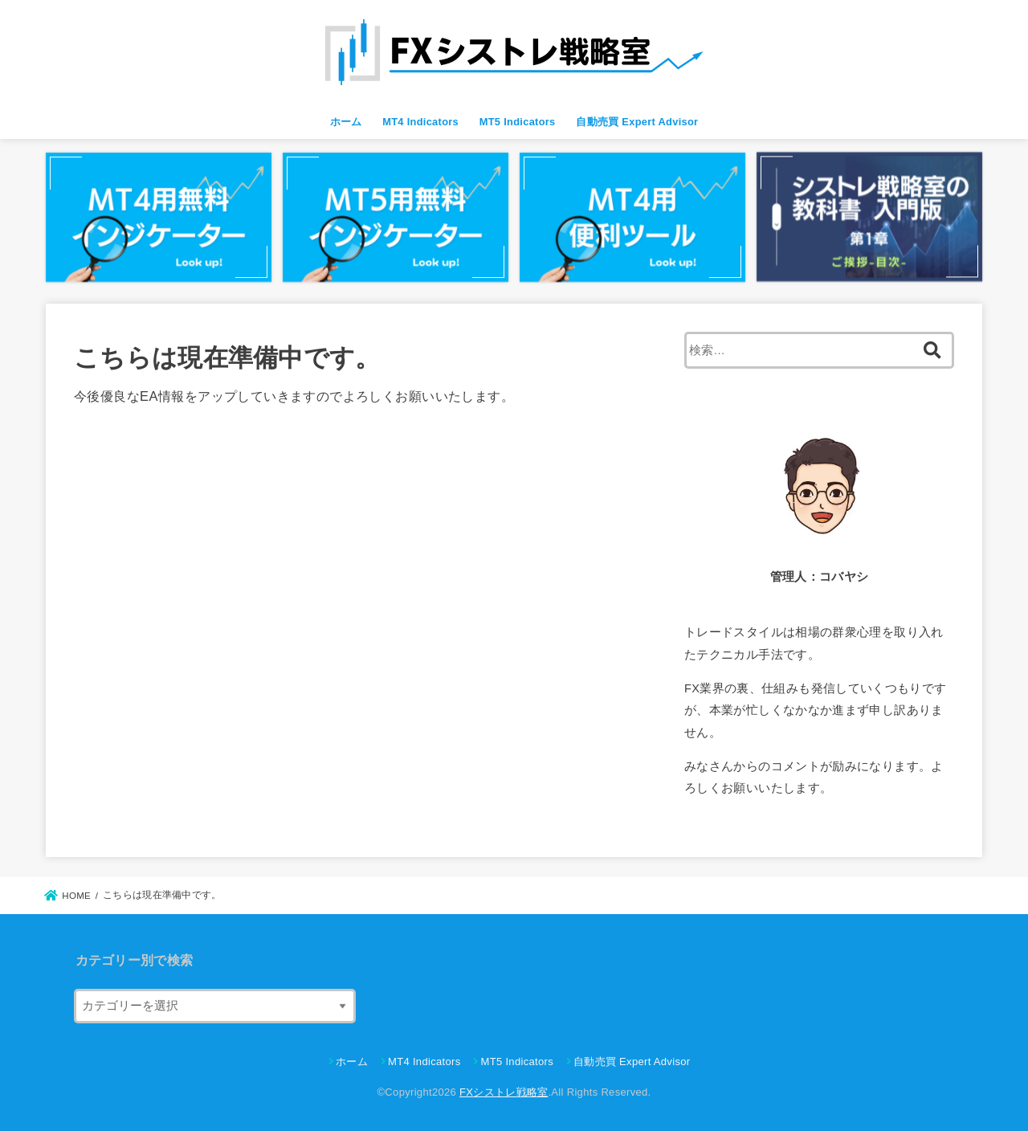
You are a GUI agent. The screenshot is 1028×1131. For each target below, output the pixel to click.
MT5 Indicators (517, 122)
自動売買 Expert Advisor (637, 122)
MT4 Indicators (420, 122)
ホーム (346, 122)
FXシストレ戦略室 (503, 1092)
